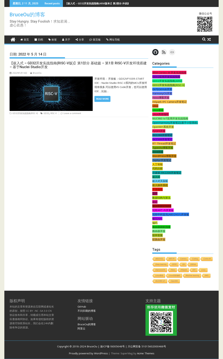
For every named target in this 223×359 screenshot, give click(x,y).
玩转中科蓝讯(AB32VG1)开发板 (170, 214)
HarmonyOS (160, 270)
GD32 (46, 113)
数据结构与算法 (161, 197)
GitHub (193, 264)
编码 (154, 222)
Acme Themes (145, 353)
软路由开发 (158, 239)
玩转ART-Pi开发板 (163, 210)
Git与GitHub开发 (162, 89)
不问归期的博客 (87, 310)
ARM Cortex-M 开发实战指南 (169, 72)
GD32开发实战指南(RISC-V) (25, 113)
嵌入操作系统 (160, 185)
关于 (66, 39)
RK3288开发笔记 (162, 135)
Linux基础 (158, 110)
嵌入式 (156, 177)
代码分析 (157, 168)
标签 (52, 39)
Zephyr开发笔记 (161, 160)
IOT (194, 270)
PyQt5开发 (158, 131)
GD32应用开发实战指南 (166, 76)
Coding (195, 259)
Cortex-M (207, 259)
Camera (183, 259)
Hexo (173, 270)
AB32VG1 (159, 259)
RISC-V (54, 113)
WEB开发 (157, 152)
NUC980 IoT (160, 281)
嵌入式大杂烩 (160, 181)
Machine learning (192, 275)
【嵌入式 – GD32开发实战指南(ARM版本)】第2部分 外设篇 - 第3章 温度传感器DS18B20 (113, 3)
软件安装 (157, 235)
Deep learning (161, 264)
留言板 (95, 39)
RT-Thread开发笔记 (164, 143)
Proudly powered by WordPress (88, 353)
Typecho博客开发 (162, 147)
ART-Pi (172, 259)
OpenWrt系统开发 (163, 126)
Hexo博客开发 (160, 97)
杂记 (154, 202)
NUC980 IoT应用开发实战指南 (170, 118)
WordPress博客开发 (164, 156)
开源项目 (157, 189)
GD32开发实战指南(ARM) (167, 81)
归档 (38, 39)
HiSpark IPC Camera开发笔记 (169, 101)
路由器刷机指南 (161, 227)
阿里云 (81, 328)
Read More (102, 99)
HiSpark (184, 270)
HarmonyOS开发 (162, 93)
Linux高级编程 (160, 114)
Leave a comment (72, 113)
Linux (155, 106)
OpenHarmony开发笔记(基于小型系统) (175, 122)
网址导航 (113, 39)
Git (183, 264)
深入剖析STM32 (161, 206)
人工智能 (157, 164)
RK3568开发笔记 (162, 139)
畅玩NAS (157, 218)
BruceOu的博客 (27, 14)
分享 (80, 39)
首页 (24, 39)
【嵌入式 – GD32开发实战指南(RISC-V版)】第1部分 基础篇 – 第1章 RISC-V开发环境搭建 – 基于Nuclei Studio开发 (78, 65)
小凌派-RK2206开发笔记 (166, 172)
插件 (154, 193)
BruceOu (35, 72)
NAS (207, 275)
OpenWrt (174, 281)
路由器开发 (158, 231)
